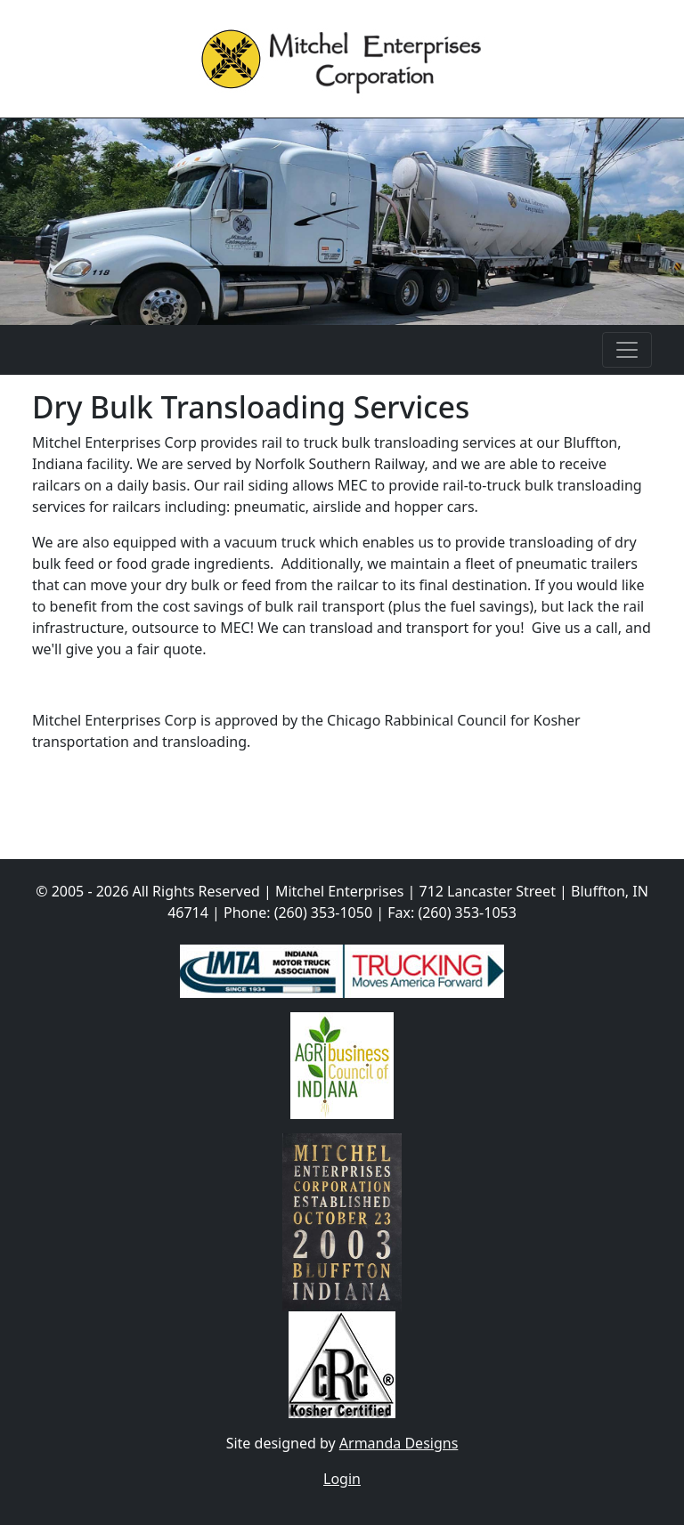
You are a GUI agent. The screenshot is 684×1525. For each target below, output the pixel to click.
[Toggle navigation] (627, 350)
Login (342, 1478)
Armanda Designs (399, 1443)
